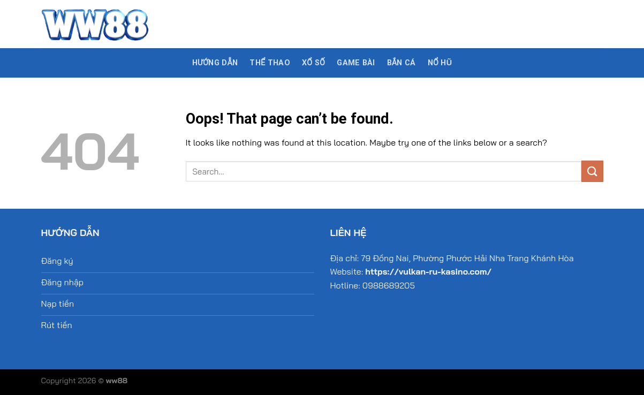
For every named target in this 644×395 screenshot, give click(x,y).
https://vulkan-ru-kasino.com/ (428, 271)
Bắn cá (401, 62)
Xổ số (313, 62)
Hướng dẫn (215, 62)
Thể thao (269, 62)
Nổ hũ (440, 62)
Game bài (356, 62)
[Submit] (592, 171)
